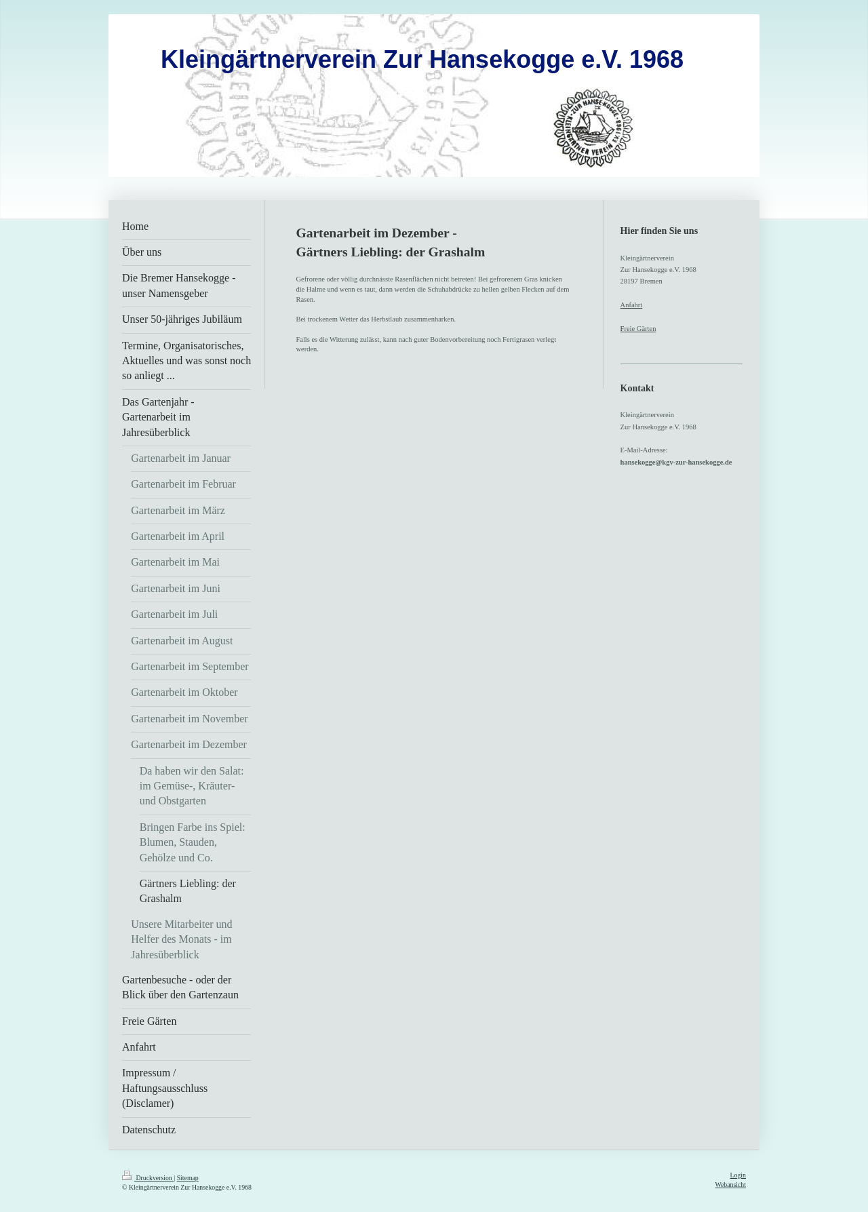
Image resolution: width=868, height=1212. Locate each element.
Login (738, 1175)
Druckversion (148, 1177)
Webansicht (730, 1184)
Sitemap (188, 1177)
